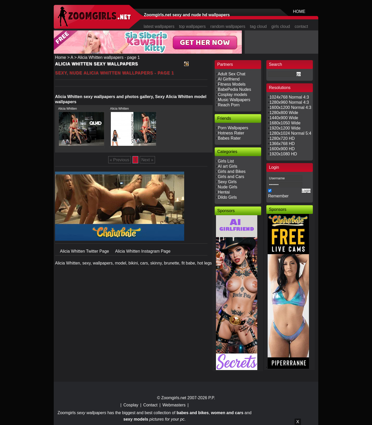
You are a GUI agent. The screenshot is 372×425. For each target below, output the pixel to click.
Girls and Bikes (232, 171)
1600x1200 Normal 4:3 (290, 107)
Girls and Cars (231, 176)
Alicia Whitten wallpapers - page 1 (109, 57)
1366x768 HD (282, 143)
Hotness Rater (231, 133)
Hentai (224, 192)
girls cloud (280, 26)
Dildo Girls (227, 197)
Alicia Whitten (67, 108)
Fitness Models (232, 84)
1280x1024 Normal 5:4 (290, 133)
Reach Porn (229, 105)
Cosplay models (232, 94)
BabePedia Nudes (234, 89)
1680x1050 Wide (284, 123)
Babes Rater (229, 138)
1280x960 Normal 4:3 (289, 102)
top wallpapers (192, 26)
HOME (299, 11)
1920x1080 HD (283, 154)
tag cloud (258, 26)
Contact (150, 405)
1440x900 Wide (283, 118)
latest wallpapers (159, 26)
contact (301, 26)
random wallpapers (227, 26)
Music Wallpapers (234, 100)
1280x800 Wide (283, 112)
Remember (278, 196)
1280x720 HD (282, 138)
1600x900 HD (282, 149)
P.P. (211, 398)
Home (60, 57)
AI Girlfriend (228, 79)
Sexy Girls (227, 182)
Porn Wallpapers (233, 128)
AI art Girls (227, 166)
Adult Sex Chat (231, 74)
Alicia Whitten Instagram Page (142, 251)
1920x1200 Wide (284, 128)
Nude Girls (227, 187)
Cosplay (130, 405)
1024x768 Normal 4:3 (289, 97)
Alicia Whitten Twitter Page (85, 251)
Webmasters (174, 405)
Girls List (226, 161)
